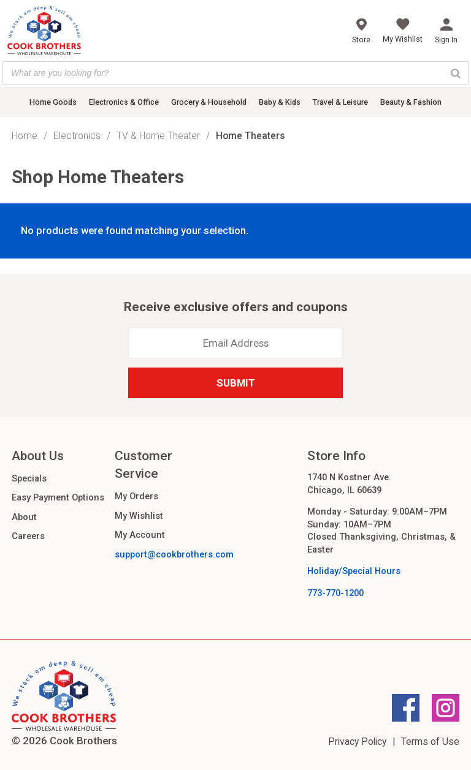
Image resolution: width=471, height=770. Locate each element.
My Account (140, 534)
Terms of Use (430, 741)
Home (24, 136)
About (24, 517)
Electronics (77, 136)
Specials (29, 478)
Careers (28, 536)
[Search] (455, 73)
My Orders (136, 496)
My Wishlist (139, 515)
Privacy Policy (357, 741)
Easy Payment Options (58, 497)
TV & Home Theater (158, 136)
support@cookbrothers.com (174, 554)
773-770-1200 (335, 592)
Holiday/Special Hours (353, 570)
